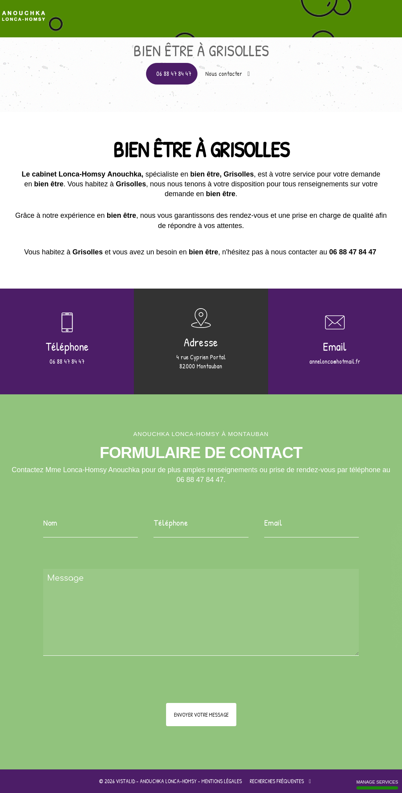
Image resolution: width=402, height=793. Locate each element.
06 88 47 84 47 (173, 73)
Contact (378, 13)
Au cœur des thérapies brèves (316, 13)
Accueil (85, 13)
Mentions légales (221, 781)
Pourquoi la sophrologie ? (232, 13)
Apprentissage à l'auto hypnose (147, 13)
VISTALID (125, 781)
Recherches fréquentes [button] (280, 781)
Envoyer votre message (201, 714)
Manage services (377, 784)
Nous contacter (227, 73)
